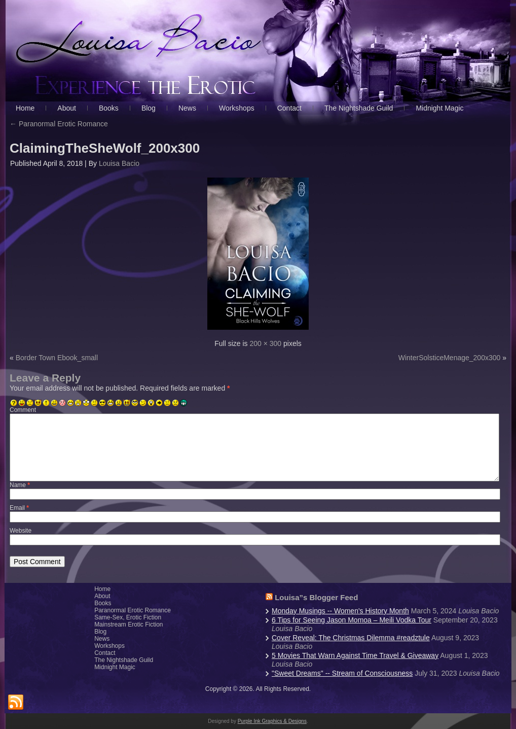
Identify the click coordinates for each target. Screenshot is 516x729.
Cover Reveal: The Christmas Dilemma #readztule (351, 638)
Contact (104, 652)
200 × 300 (265, 343)
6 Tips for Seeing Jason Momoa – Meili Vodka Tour (351, 620)
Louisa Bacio (119, 163)
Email (19, 507)
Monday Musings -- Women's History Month (340, 611)
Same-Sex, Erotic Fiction (127, 617)
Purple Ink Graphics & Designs (272, 721)
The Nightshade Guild (123, 660)
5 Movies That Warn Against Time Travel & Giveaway (355, 655)
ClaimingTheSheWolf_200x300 (105, 148)
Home (102, 589)
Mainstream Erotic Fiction (128, 624)
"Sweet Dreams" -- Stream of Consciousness (342, 673)
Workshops (109, 645)
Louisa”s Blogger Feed (316, 597)
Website (20, 530)
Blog (100, 631)
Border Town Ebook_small (57, 358)
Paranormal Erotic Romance (59, 124)
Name (20, 485)
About (102, 596)
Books (102, 603)
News (101, 638)
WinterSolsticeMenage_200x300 (449, 358)
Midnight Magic (114, 667)
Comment (23, 409)
